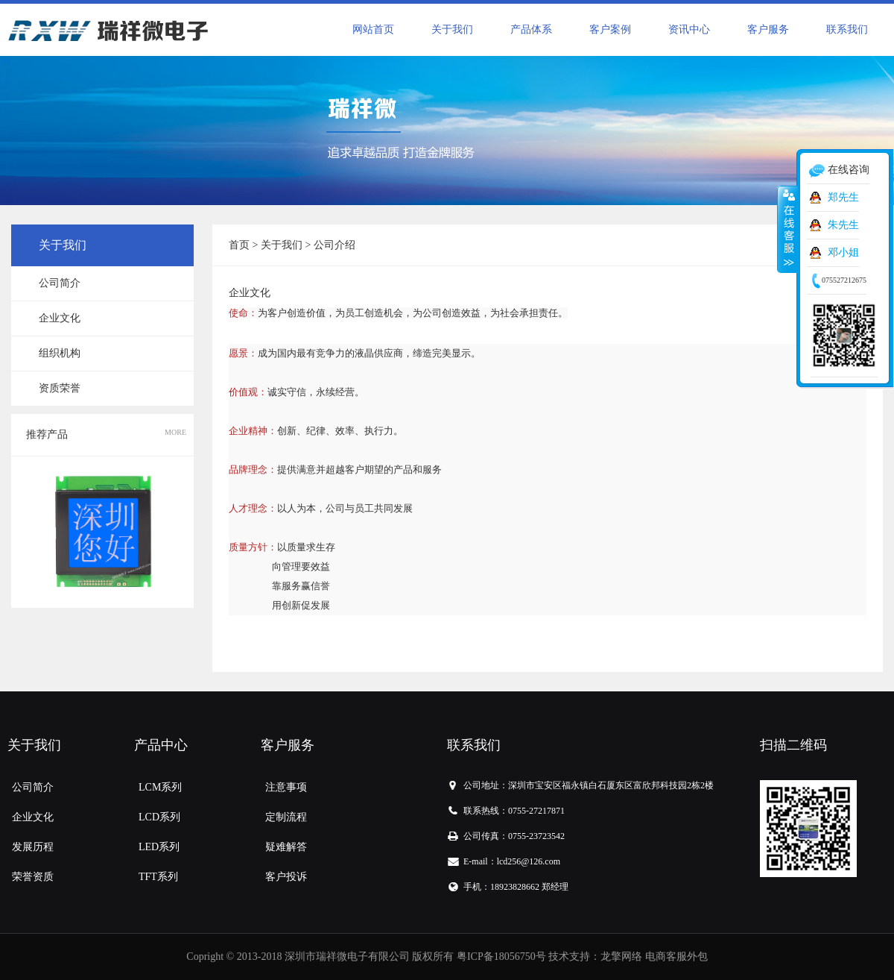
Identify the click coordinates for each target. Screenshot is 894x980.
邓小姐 (843, 252)
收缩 (787, 229)
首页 (239, 245)
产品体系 (531, 29)
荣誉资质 (33, 876)
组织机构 (59, 353)
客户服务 (768, 29)
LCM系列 (160, 787)
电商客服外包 (676, 956)
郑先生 (843, 197)
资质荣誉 (59, 388)
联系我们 (847, 29)
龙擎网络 (621, 956)
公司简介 (59, 283)
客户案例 (610, 29)
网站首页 (373, 29)
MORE (175, 432)
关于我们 (452, 29)
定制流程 (286, 817)
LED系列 (159, 846)
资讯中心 (689, 29)
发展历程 (33, 846)
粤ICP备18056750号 (501, 956)
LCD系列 (159, 817)
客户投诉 (286, 876)
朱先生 (843, 224)
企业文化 (59, 318)
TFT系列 (158, 876)
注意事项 (286, 787)
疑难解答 (286, 846)
